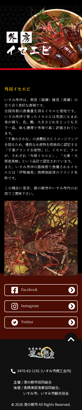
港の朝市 (31, 404)
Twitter (22, 322)
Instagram (25, 306)
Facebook (24, 290)
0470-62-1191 (28, 370)
